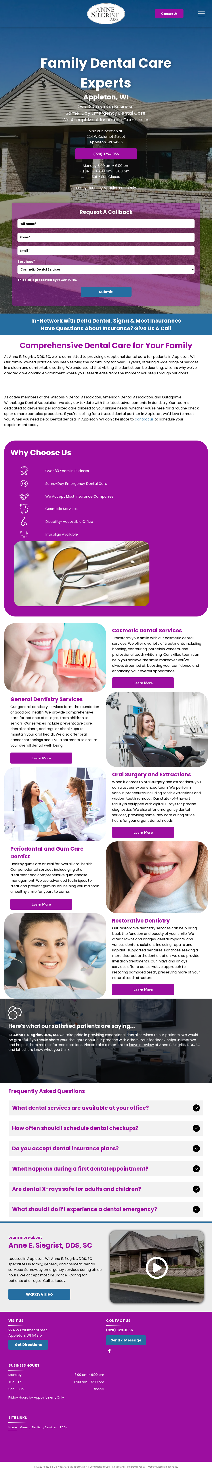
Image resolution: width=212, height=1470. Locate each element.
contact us (144, 419)
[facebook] (109, 1352)
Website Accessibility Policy (162, 1466)
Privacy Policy (41, 1466)
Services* (26, 261)
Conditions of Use (100, 1466)
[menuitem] (14, 1428)
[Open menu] (201, 13)
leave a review (141, 1044)
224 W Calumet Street (106, 136)
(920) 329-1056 (119, 1330)
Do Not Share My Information (70, 1466)
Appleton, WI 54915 (106, 142)
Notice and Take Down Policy (128, 1466)
